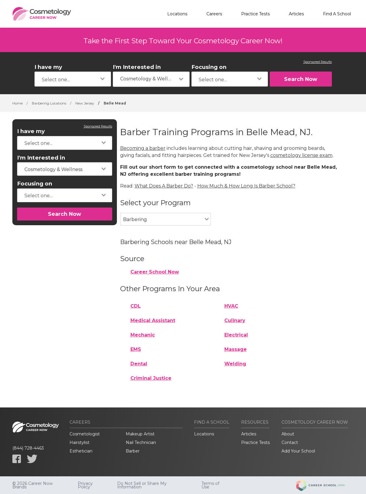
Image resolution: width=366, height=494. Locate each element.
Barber (133, 451)
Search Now (300, 79)
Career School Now (154, 272)
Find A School (337, 13)
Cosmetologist (84, 434)
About (287, 434)
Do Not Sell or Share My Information (142, 485)
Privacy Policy (85, 485)
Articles (296, 13)
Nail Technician (141, 442)
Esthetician (80, 451)
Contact (289, 442)
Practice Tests (255, 13)
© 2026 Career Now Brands (32, 485)
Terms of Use (210, 485)
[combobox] (73, 79)
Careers (214, 13)
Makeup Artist (140, 434)
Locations (177, 13)
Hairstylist (79, 442)
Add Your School (298, 451)
